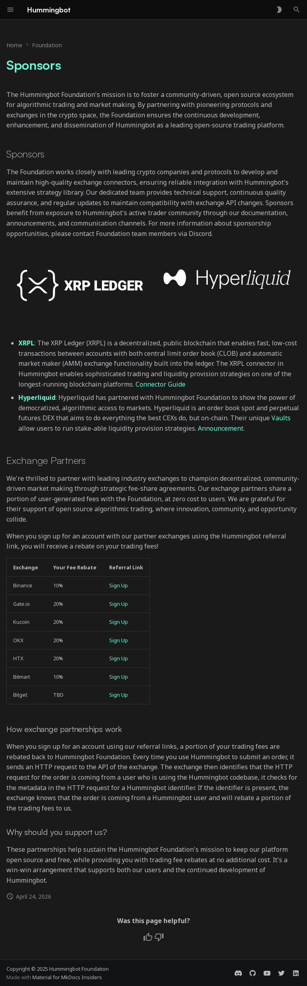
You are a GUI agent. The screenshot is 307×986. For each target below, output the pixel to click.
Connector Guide (160, 384)
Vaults (281, 417)
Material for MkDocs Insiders (67, 977)
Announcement (220, 428)
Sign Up (118, 585)
